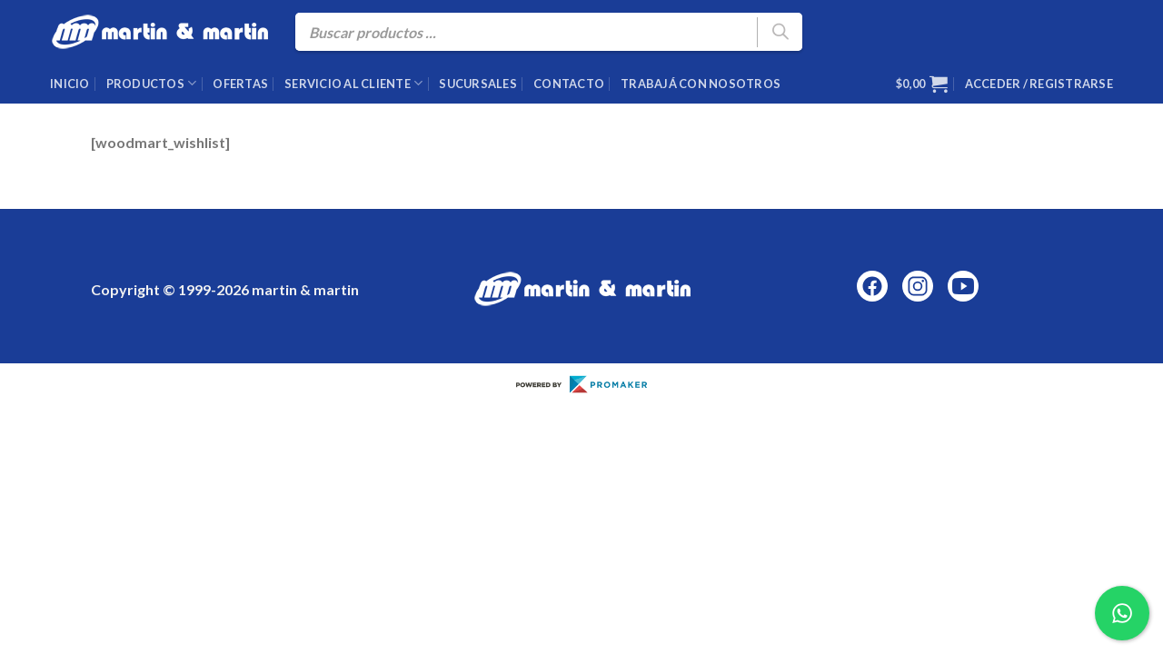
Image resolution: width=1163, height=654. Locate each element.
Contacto (568, 83)
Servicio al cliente (353, 83)
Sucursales (478, 83)
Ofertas (240, 83)
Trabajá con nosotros (700, 83)
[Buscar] (779, 32)
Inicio (70, 83)
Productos (151, 83)
